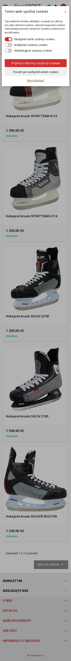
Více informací (35, 80)
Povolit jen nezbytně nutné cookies (36, 72)
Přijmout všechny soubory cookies (35, 63)
